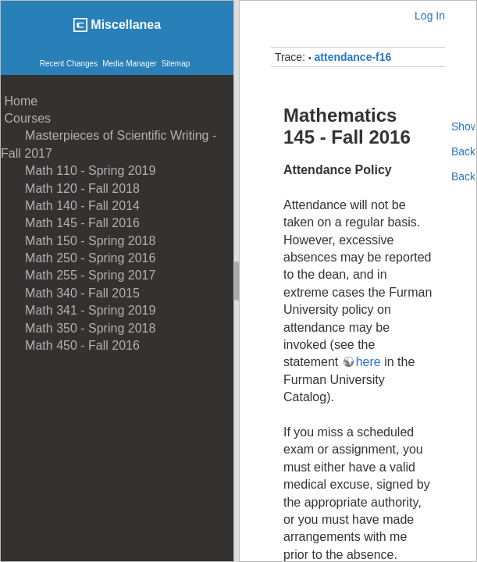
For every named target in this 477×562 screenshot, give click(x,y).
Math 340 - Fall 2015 (70, 293)
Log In (430, 15)
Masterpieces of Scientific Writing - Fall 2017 (108, 144)
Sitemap (176, 63)
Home (19, 101)
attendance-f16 (353, 57)
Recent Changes (69, 63)
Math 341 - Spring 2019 (78, 310)
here (368, 361)
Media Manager (129, 63)
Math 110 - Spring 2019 (78, 170)
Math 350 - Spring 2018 (78, 328)
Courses (26, 118)
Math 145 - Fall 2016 (70, 222)
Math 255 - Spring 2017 (78, 275)
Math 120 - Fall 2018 (70, 188)
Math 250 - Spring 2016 (78, 258)
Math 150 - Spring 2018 (78, 240)
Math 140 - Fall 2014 (70, 205)
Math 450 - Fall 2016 (70, 345)
